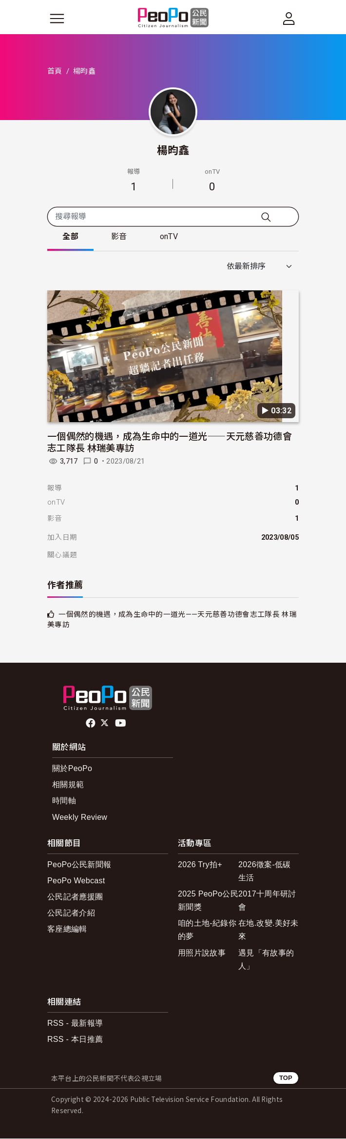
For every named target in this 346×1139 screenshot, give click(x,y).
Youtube (121, 723)
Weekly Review (79, 817)
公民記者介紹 (71, 913)
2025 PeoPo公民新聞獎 (208, 901)
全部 (71, 237)
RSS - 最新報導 (75, 1023)
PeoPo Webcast (76, 880)
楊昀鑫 (173, 149)
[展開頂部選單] (289, 18)
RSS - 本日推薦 (75, 1040)
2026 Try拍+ (200, 864)
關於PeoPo (72, 769)
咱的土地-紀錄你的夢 (207, 930)
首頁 (54, 71)
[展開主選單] (57, 18)
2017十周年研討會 (267, 901)
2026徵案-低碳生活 (264, 871)
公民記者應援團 (75, 897)
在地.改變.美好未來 (268, 930)
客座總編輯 (67, 929)
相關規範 (68, 785)
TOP (285, 1078)
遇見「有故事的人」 (266, 959)
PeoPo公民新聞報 (79, 864)
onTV (170, 237)
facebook (91, 723)
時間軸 (64, 801)
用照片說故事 (202, 953)
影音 (120, 237)
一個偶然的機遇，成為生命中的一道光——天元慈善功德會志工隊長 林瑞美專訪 (169, 441)
